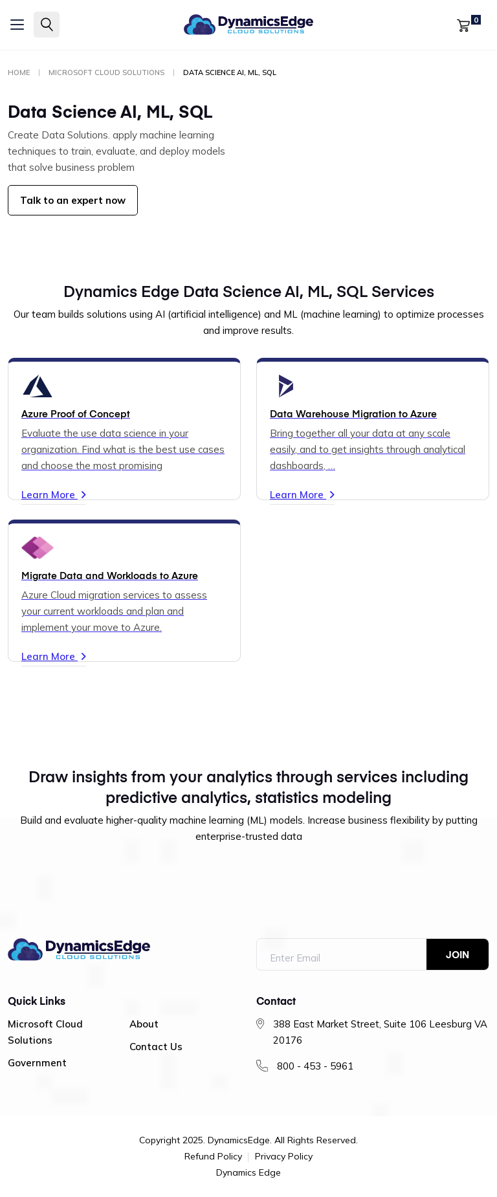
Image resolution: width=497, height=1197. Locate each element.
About (144, 1024)
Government (37, 1063)
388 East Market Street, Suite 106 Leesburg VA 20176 (380, 1032)
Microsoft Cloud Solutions (106, 72)
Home (19, 72)
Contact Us (155, 1046)
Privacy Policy (284, 1157)
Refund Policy (213, 1157)
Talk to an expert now (73, 200)
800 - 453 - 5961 (315, 1066)
